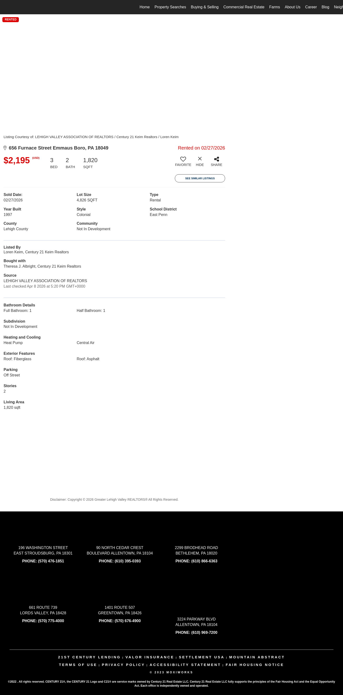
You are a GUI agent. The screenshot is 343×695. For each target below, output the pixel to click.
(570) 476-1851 (51, 561)
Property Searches (170, 7)
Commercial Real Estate (244, 7)
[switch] (183, 163)
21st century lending (89, 657)
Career (311, 7)
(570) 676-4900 (128, 621)
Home (145, 7)
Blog (325, 7)
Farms (274, 7)
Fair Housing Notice (255, 665)
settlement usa (202, 657)
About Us (293, 7)
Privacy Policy (123, 665)
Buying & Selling (205, 7)
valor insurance (150, 657)
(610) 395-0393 (128, 561)
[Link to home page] (6, 7)
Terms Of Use (78, 665)
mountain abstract (257, 657)
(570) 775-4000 (51, 621)
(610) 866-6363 (204, 561)
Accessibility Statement (185, 665)
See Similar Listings (200, 178)
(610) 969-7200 (204, 632)
